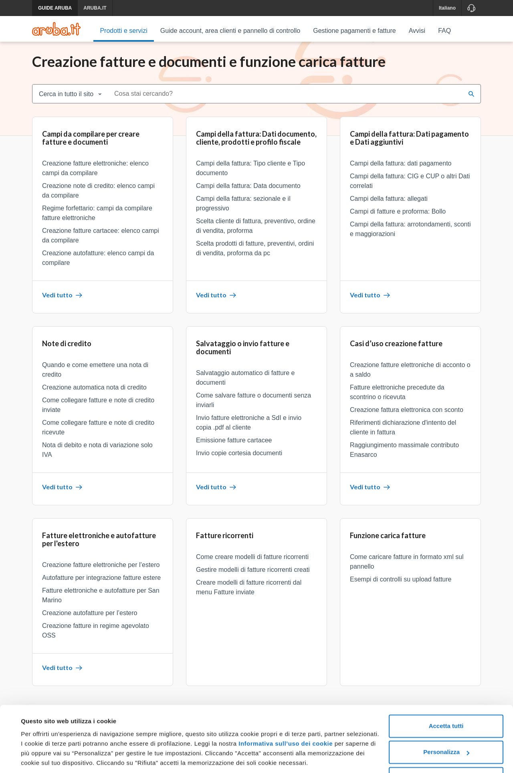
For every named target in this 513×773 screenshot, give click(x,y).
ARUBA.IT (94, 8)
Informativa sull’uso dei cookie (285, 715)
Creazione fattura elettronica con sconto (406, 414)
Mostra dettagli (42, 757)
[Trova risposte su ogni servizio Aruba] (56, 28)
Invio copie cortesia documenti (239, 457)
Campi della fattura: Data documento (248, 190)
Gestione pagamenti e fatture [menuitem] (354, 30)
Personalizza (446, 724)
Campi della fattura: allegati (389, 203)
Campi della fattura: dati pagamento (400, 168)
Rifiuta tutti (446, 750)
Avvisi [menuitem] (417, 30)
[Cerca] (471, 98)
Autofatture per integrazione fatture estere (101, 582)
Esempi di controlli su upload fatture (400, 584)
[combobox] (286, 98)
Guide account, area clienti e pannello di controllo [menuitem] (230, 30)
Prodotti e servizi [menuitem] (123, 30)
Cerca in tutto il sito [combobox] (66, 98)
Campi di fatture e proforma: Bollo (398, 216)
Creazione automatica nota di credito (94, 392)
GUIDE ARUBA (55, 8)
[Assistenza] (471, 8)
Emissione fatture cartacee (234, 445)
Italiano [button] (447, 8)
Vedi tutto (62, 299)
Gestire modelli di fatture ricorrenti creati (253, 574)
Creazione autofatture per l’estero (89, 617)
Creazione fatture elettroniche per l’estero (101, 569)
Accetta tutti (446, 698)
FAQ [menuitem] (444, 30)
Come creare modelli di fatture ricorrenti (252, 561)
